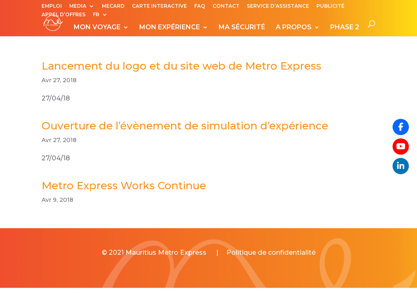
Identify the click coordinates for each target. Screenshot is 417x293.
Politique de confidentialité (271, 252)
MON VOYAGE (97, 27)
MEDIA (77, 6)
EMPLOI (52, 6)
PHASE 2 (344, 27)
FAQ (199, 6)
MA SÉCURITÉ (242, 27)
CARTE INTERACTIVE (159, 6)
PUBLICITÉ (330, 6)
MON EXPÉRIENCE (169, 27)
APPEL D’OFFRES (64, 14)
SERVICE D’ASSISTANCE (278, 6)
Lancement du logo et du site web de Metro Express (181, 65)
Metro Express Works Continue (124, 185)
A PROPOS (294, 27)
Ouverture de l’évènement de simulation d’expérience (185, 125)
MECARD (113, 6)
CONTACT (226, 6)
